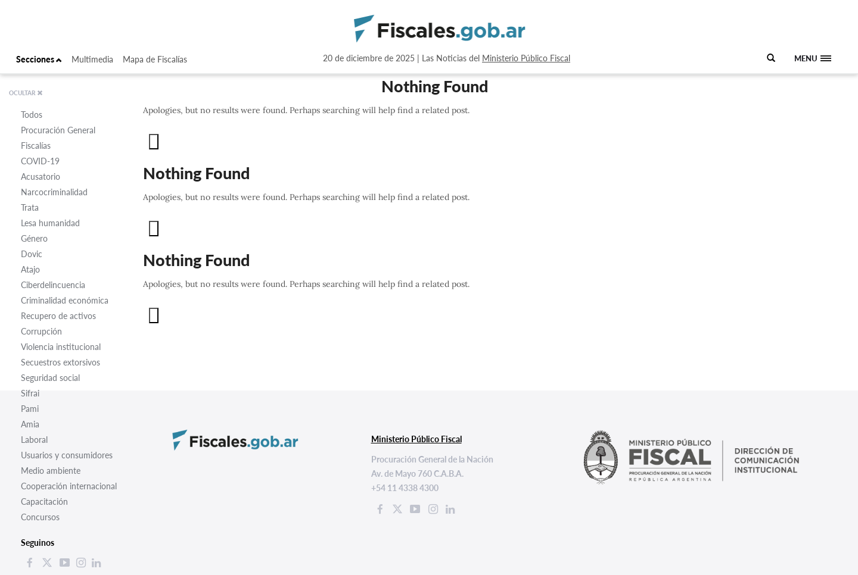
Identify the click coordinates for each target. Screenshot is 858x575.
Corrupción (41, 331)
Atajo (30, 269)
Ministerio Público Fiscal (526, 58)
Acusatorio (40, 176)
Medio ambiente (50, 470)
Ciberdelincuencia (53, 285)
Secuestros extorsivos (60, 362)
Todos (31, 115)
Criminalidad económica (64, 300)
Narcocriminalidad (54, 192)
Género (34, 238)
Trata (30, 207)
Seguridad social (50, 378)
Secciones (39, 59)
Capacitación (44, 501)
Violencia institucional (61, 347)
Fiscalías (36, 145)
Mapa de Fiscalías (155, 59)
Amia (30, 424)
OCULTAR (26, 92)
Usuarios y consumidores (67, 455)
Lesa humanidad (50, 223)
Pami (30, 409)
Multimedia (92, 59)
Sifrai (30, 393)
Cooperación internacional (69, 486)
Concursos (40, 517)
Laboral (34, 440)
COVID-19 (40, 161)
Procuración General (58, 130)
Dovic (31, 254)
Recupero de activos (58, 316)
